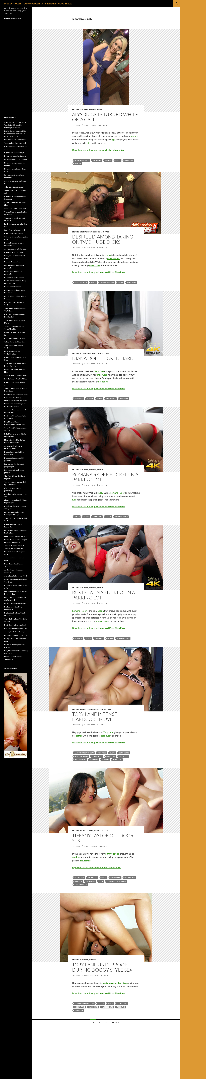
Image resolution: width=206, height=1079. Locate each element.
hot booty (123, 756)
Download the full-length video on (98, 149)
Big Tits (75, 109)
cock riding (124, 753)
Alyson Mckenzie (82, 160)
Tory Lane (117, 760)
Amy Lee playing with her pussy (15, 249)
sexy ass (105, 760)
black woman (113, 258)
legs (113, 139)
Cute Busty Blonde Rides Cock (15, 635)
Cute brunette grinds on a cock (15, 159)
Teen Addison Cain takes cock (15, 143)
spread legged (102, 621)
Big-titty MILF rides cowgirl (14, 152)
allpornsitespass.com (84, 753)
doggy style (97, 756)
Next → (115, 1022)
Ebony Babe (85, 232)
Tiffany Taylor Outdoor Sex (102, 838)
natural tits (129, 878)
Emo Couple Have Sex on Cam (15, 536)
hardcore (128, 160)
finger (86, 517)
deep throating (81, 756)
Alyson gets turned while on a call (105, 116)
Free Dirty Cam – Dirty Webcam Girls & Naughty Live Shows (38, 3)
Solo (99, 109)
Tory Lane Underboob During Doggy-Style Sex (102, 967)
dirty (89, 143)
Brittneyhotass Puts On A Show (15, 394)
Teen (106, 830)
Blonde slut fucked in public (14, 277)
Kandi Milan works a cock (13, 252)
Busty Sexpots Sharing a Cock (15, 625)
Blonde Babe (86, 353)
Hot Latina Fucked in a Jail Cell (15, 628)
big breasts (92, 878)
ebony (108, 255)
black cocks (94, 265)
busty (117, 160)
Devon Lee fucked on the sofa (15, 156)
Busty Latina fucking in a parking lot (103, 595)
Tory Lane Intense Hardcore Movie (94, 716)
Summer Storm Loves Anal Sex (15, 375)
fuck (74, 499)
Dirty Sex (84, 109)
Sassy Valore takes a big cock (14, 230)
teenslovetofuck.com (116, 881)
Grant (102, 725)
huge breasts (80, 760)
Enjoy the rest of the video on (96, 867)
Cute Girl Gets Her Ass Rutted (15, 603)
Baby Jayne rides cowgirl (13, 233)
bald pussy (79, 878)
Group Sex (96, 232)
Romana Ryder (117, 492)
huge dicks (131, 282)
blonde (108, 160)
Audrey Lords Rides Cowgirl (14, 632)
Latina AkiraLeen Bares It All (14, 338)
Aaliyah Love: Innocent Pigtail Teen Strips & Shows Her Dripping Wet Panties (15, 125)
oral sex (78, 881)
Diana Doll (98, 371)
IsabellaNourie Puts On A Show (15, 379)
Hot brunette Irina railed (13, 287)
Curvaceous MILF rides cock (14, 140)
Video (77, 125)
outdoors (90, 881)
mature (134, 136)
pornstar (94, 760)
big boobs (97, 160)
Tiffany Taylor (81, 885)
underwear (101, 374)
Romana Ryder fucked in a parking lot (105, 477)
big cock (78, 638)
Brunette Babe (86, 709)
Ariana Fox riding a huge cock (15, 208)
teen (101, 881)
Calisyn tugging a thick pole (14, 187)
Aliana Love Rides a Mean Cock (15, 576)
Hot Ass (92, 109)
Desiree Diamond (107, 282)
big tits (101, 1003)
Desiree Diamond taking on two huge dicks (102, 239)
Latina (100, 470)
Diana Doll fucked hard (103, 358)
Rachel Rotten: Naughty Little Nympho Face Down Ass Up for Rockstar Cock (15, 133)
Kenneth (104, 125)
